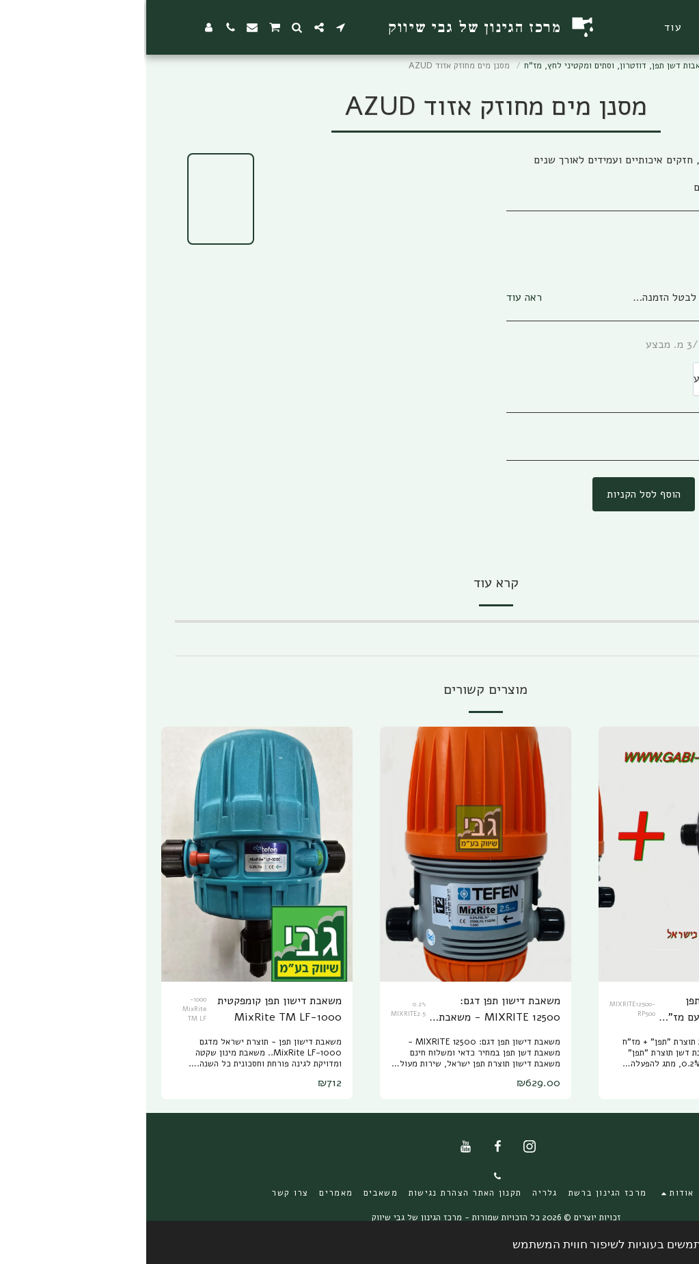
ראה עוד (378, 297)
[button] (582, 27)
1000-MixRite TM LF (48, 1008)
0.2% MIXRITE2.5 (262, 1008)
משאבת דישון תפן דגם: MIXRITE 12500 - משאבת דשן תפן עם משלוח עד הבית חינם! (353, 1009)
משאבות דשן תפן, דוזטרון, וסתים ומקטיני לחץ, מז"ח (472, 65)
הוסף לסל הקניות (497, 494)
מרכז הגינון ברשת (612, 65)
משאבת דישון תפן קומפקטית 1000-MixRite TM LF (133, 1009)
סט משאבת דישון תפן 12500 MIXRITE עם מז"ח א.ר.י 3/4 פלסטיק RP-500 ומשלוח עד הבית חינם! (571, 1009)
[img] (548, 854)
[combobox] (609, 379)
